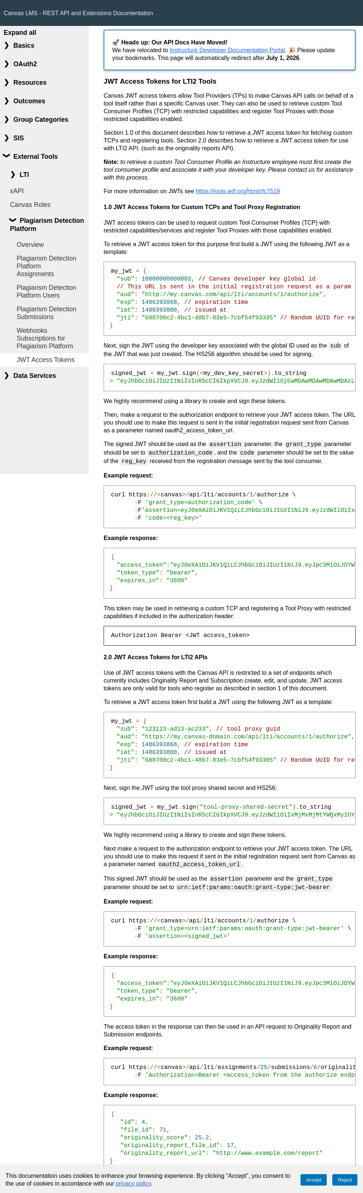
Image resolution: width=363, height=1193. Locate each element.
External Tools (35, 156)
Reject (345, 1180)
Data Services (34, 375)
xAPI (17, 191)
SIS (18, 138)
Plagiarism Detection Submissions (46, 313)
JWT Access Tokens (46, 359)
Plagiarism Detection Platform (47, 224)
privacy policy (133, 1183)
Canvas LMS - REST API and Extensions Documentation (78, 13)
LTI (24, 174)
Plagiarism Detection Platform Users (46, 291)
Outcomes (29, 101)
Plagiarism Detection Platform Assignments (46, 266)
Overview (30, 244)
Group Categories (40, 119)
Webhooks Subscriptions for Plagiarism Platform (45, 338)
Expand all (20, 32)
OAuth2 (25, 64)
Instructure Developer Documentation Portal (227, 50)
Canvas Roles (30, 204)
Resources (30, 82)
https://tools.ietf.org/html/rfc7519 (238, 191)
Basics (23, 45)
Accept (313, 1180)
